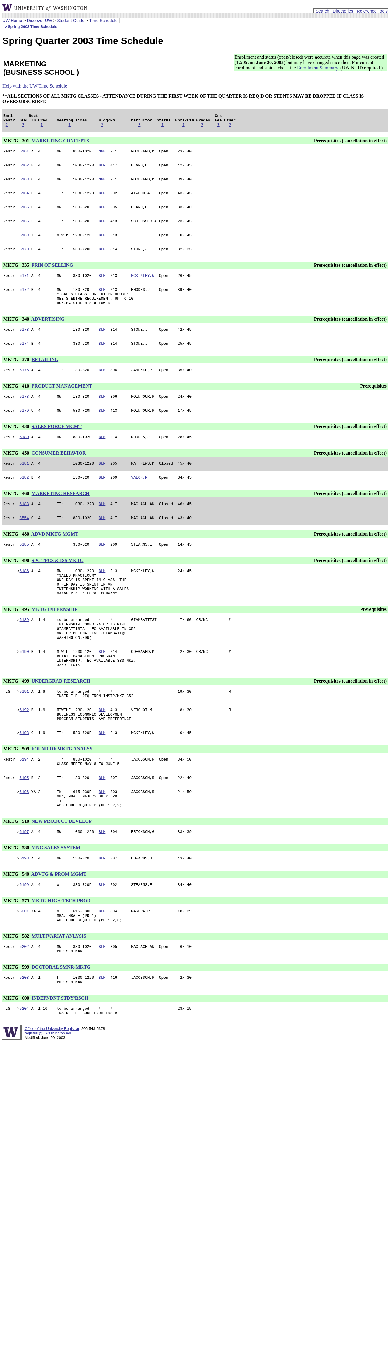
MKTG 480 (16, 557)
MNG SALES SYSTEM (56, 897)
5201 (24, 963)
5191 (24, 729)
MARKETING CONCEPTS (60, 143)
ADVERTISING (48, 333)
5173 (24, 344)
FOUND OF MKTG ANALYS (62, 791)
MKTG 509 (16, 791)
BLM (102, 169)
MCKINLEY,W (144, 286)
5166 (24, 229)
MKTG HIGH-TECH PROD (61, 952)
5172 (24, 301)
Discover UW (39, 20)
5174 (24, 359)
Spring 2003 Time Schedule (29, 26)
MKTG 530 (16, 897)
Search (322, 11)
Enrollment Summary (317, 67)
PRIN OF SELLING (52, 274)
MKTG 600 (16, 1056)
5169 (24, 243)
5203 (24, 1034)
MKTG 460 (16, 514)
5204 (24, 1067)
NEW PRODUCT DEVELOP (62, 870)
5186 (24, 595)
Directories (343, 11)
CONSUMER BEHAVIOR (59, 472)
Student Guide (70, 20)
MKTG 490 (16, 584)
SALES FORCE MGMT (57, 445)
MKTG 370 (16, 375)
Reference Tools (372, 11)
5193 (24, 775)
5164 (24, 199)
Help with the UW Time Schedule (34, 85)
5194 (24, 803)
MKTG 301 (16, 143)
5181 (24, 483)
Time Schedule (103, 20)
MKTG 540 (16, 925)
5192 (24, 750)
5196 (24, 838)
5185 (24, 568)
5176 (24, 386)
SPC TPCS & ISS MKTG (58, 584)
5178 (24, 414)
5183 (24, 526)
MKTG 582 (16, 990)
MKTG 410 (16, 402)
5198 (24, 908)
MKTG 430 (16, 445)
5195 (24, 823)
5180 (24, 456)
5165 (24, 214)
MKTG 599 (16, 1023)
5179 (24, 429)
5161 (24, 154)
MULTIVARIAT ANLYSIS (59, 990)
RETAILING (45, 375)
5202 (24, 1001)
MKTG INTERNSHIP (54, 638)
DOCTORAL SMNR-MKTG (61, 1023)
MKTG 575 (16, 952)
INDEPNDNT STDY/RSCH (60, 1056)
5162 (24, 169)
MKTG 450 (16, 472)
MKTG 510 (16, 870)
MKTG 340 (16, 333)
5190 (24, 686)
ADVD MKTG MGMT (54, 557)
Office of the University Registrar (51, 1088)
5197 (24, 881)
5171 (24, 286)
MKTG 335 (16, 274)
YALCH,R (139, 498)
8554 (24, 541)
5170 (24, 258)
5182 (24, 498)
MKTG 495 (16, 638)
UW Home (12, 20)
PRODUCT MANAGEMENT (62, 402)
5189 (24, 650)
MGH (102, 154)
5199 (24, 936)
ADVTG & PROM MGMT (58, 925)
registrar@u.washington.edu (48, 1093)
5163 (24, 184)
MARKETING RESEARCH (61, 514)
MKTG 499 (16, 718)
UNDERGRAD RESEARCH (61, 718)
